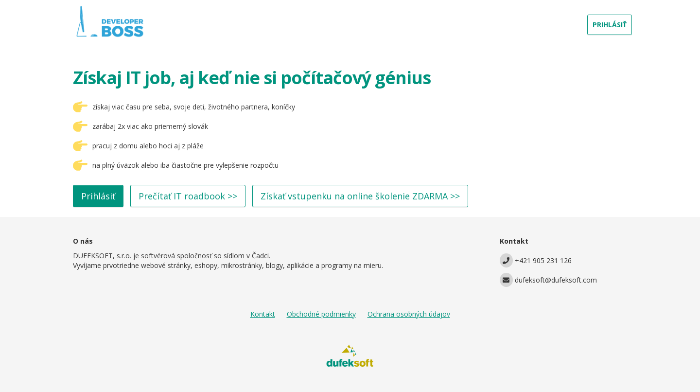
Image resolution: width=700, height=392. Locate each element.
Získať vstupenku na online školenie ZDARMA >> (360, 196)
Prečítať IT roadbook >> (188, 196)
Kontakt (262, 314)
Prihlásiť (98, 196)
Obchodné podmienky (321, 314)
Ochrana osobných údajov (409, 314)
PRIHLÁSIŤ (610, 24)
